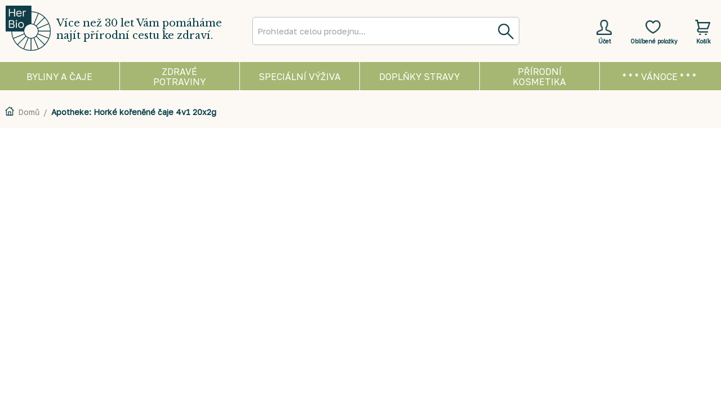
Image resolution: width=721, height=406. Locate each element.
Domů (28, 112)
